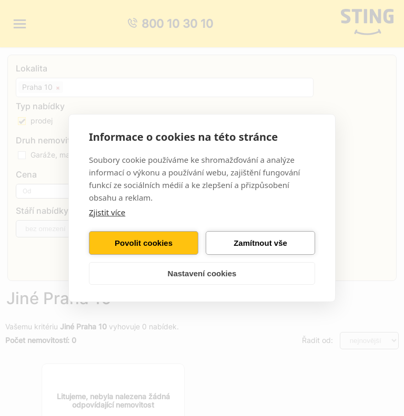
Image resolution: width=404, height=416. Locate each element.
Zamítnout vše (260, 242)
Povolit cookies (144, 242)
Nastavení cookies (202, 273)
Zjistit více (107, 212)
